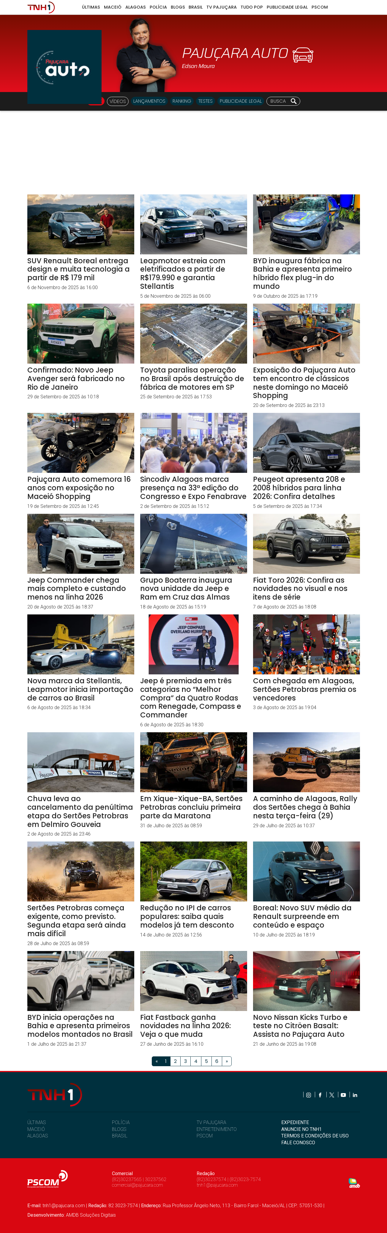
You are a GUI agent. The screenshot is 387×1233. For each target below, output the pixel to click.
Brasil (196, 7)
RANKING (182, 101)
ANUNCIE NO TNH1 (301, 1129)
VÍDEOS (118, 101)
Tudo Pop (252, 7)
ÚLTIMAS (36, 1122)
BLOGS (119, 1129)
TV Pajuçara (221, 7)
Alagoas (135, 7)
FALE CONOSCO (298, 1142)
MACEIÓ (36, 1129)
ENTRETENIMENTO (217, 1129)
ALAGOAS (37, 1136)
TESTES (205, 101)
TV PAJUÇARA (211, 1122)
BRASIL (119, 1136)
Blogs (178, 7)
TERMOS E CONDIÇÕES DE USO (315, 1136)
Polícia (158, 7)
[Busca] (278, 101)
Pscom (320, 7)
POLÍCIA (121, 1122)
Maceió (112, 7)
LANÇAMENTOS (149, 101)
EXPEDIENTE (295, 1122)
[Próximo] (227, 1061)
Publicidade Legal (287, 7)
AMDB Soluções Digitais (91, 1215)
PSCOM (205, 1136)
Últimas (91, 7)
